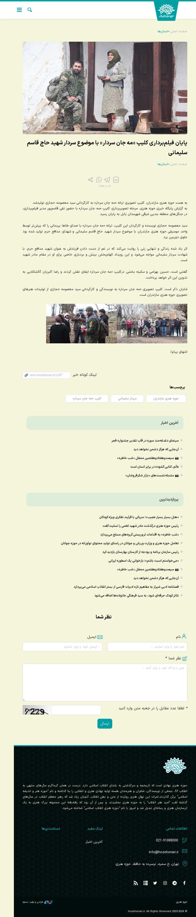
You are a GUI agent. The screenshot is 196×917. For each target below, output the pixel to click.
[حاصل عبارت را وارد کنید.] (69, 710)
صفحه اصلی (171, 31)
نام (171, 637)
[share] (84, 180)
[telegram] (101, 180)
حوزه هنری (168, 11)
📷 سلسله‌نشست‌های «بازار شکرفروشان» (145, 475)
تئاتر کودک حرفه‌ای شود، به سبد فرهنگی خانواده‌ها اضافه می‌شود (130, 595)
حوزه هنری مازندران (159, 398)
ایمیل (88, 637)
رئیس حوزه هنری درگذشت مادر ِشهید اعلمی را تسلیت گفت (134, 525)
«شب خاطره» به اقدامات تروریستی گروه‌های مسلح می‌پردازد (132, 534)
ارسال (98, 723)
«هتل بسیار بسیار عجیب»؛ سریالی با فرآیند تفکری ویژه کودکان (132, 517)
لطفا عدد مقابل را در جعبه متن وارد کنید (146, 708)
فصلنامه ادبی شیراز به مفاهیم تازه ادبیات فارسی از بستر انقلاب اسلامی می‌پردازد (119, 586)
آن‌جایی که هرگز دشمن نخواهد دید (149, 449)
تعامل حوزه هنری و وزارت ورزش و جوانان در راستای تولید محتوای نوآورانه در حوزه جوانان (113, 543)
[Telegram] (92, 180)
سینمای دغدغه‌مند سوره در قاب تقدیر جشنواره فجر (138, 440)
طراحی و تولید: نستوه (31, 902)
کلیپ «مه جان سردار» (78, 398)
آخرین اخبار (163, 423)
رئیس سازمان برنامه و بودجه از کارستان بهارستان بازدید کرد (134, 552)
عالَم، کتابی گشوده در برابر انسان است (148, 466)
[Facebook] (109, 180)
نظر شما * (169, 658)
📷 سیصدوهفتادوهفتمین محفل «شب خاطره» (141, 458)
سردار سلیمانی (119, 398)
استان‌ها (155, 31)
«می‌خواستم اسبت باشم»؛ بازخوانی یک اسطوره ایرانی (137, 560)
